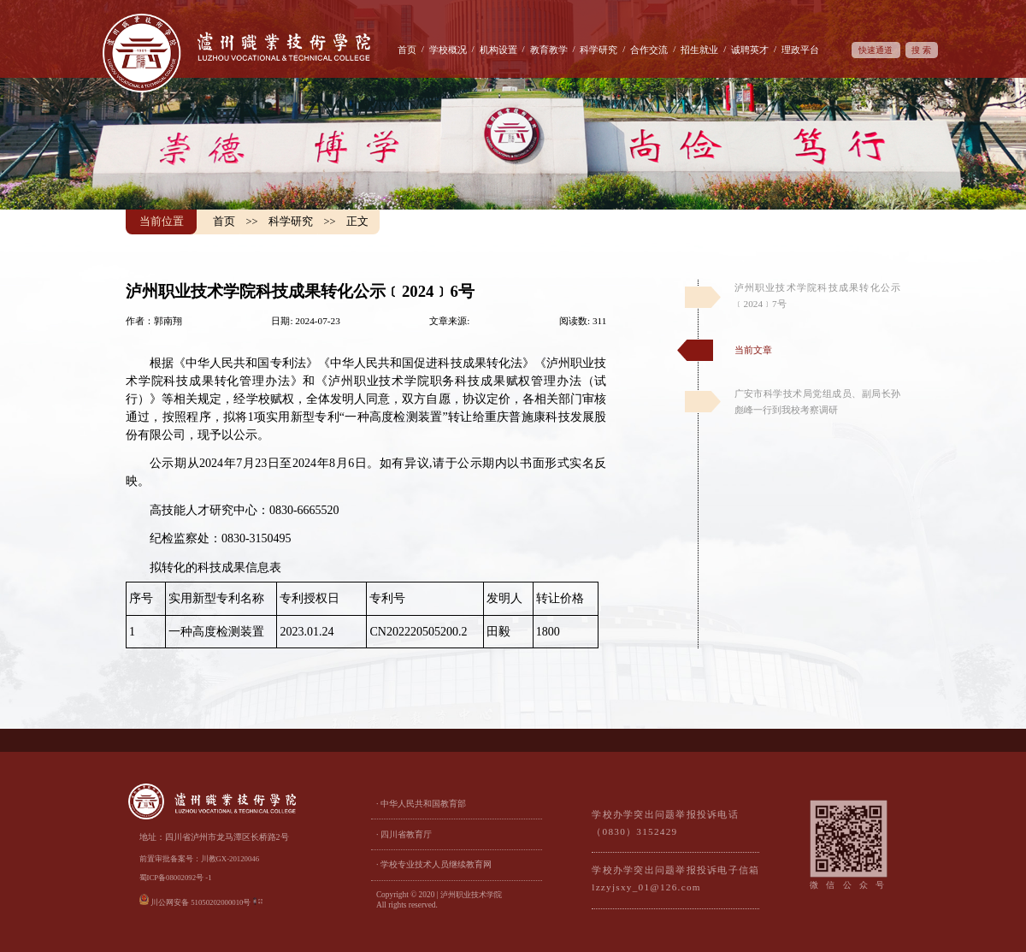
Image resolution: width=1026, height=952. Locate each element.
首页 (407, 49)
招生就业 (699, 49)
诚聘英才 (750, 49)
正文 (357, 222)
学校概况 (448, 49)
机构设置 (498, 49)
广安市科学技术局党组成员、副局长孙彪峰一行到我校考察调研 (817, 401)
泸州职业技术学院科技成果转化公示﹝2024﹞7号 (817, 295)
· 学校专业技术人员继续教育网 (434, 864)
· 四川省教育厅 (404, 834)
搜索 (922, 50)
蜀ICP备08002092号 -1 (175, 877)
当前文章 (753, 350)
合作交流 (649, 49)
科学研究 (598, 49)
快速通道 (875, 50)
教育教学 (549, 49)
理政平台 (800, 49)
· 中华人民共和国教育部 (421, 803)
